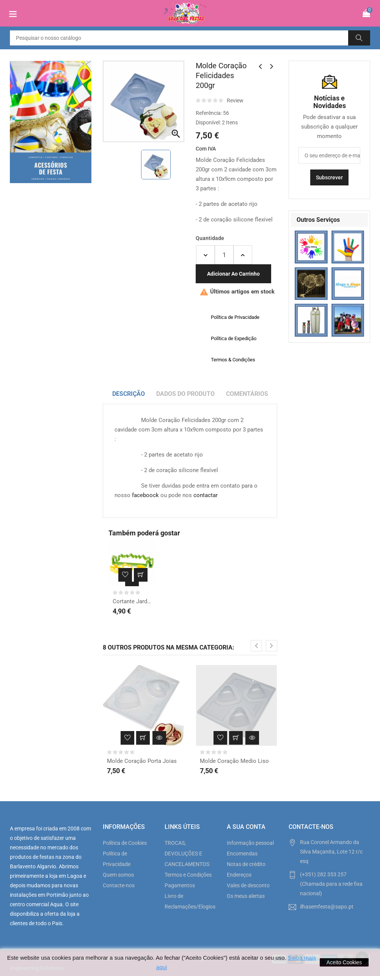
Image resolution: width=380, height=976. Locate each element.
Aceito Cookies (344, 962)
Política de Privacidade (116, 858)
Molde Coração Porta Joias (142, 761)
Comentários (247, 393)
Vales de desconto (248, 885)
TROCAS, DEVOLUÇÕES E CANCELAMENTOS (187, 853)
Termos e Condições (188, 875)
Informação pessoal (250, 843)
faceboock (145, 495)
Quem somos (118, 875)
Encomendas (242, 853)
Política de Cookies (125, 843)
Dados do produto (185, 393)
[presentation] (256, 645)
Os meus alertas (246, 896)
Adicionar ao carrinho (233, 274)
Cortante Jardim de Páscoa (132, 601)
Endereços (239, 875)
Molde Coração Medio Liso (234, 761)
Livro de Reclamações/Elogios (190, 901)
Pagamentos (180, 885)
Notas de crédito (246, 864)
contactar (205, 495)
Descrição (128, 393)
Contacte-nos (119, 885)
